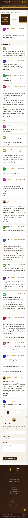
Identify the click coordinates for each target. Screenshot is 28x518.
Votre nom (5, 429)
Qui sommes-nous (14, 501)
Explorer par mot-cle (14, 483)
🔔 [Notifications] (22, 2)
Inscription (14, 509)
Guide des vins (14, 489)
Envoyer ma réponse (10, 458)
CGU (14, 507)
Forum (14, 495)
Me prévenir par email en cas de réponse (14, 454)
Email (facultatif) (7, 436)
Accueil (3, 12)
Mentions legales (14, 505)
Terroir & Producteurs (14, 491)
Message (5, 442)
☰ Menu (4, 8)
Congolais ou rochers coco (5, 21)
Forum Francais (9, 12)
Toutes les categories (14, 479)
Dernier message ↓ (15, 19)
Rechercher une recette (14, 481)
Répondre (22, 18)
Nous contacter (14, 503)
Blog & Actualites (14, 493)
